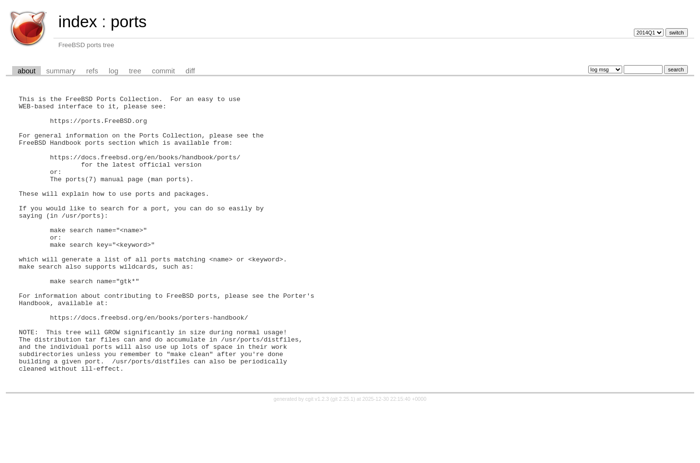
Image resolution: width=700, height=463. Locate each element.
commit (163, 71)
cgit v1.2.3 (317, 454)
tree (135, 71)
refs (92, 71)
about (26, 71)
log (114, 71)
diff (190, 71)
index (77, 22)
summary (60, 71)
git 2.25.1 (342, 454)
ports (128, 22)
